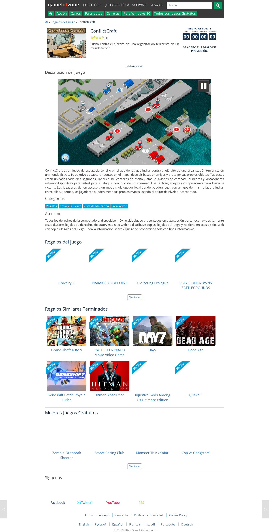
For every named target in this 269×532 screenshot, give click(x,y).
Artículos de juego (97, 515)
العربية (151, 524)
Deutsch (187, 524)
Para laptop (94, 13)
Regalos (156, 5)
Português (168, 524)
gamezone (63, 4)
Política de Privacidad (148, 515)
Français (135, 524)
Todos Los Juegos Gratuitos (175, 13)
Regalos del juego (63, 22)
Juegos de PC (92, 5)
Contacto (121, 515)
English (84, 524)
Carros (76, 13)
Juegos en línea (117, 5)
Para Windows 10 (137, 13)
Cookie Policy (178, 515)
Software (139, 5)
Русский (101, 524)
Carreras (113, 13)
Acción (62, 13)
